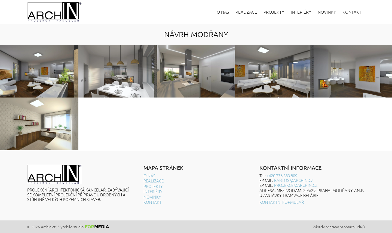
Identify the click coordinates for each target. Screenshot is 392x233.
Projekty (274, 11)
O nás (223, 11)
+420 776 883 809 (282, 175)
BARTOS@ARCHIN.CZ (293, 180)
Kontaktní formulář (281, 202)
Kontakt (352, 11)
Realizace (246, 11)
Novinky (327, 11)
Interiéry (301, 11)
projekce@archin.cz (295, 185)
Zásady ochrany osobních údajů (339, 227)
